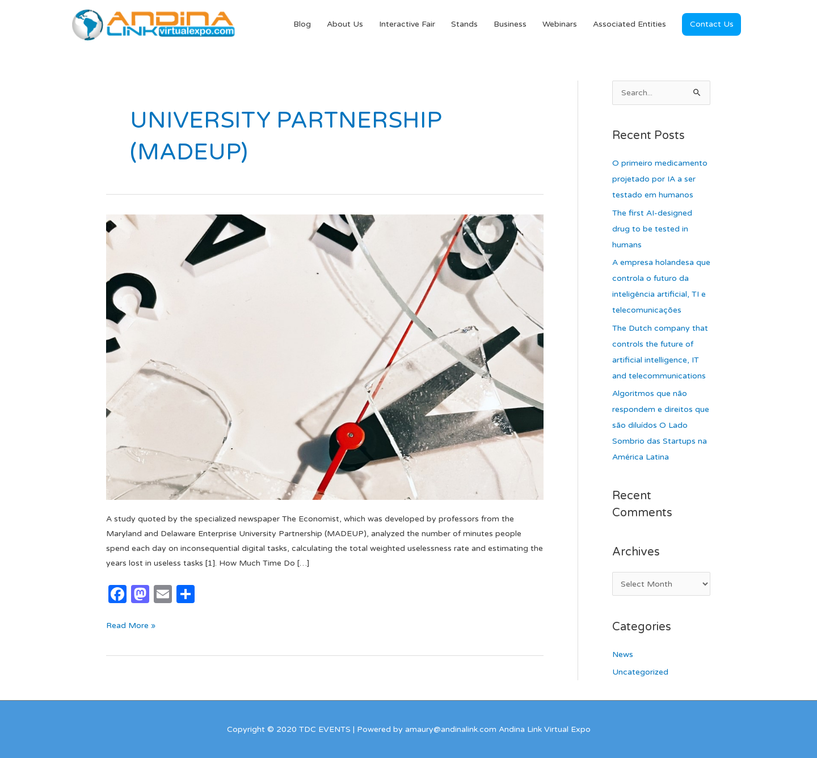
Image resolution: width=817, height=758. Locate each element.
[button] (711, 24)
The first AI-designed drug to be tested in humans (652, 229)
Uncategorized (640, 672)
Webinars (559, 24)
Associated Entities (629, 24)
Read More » (130, 624)
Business (510, 24)
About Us (345, 24)
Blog (302, 24)
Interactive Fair (407, 24)
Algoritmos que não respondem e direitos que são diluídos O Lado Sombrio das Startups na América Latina (660, 425)
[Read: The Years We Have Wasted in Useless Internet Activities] (325, 356)
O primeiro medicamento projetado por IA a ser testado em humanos (659, 179)
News (622, 654)
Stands (464, 24)
